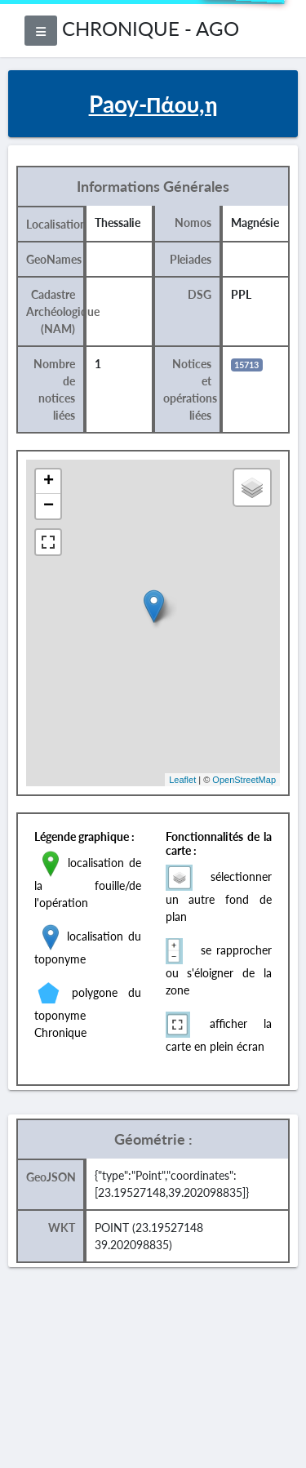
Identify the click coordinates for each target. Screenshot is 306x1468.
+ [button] (48, 481)
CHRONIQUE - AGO (150, 28)
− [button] (48, 506)
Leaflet (182, 780)
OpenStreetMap (244, 780)
